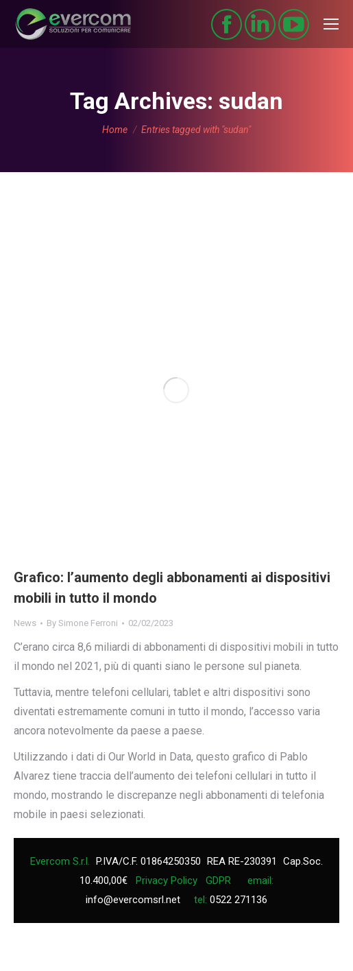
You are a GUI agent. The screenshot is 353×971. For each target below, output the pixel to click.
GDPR (218, 880)
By (82, 623)
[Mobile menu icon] (331, 24)
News (25, 623)
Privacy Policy (166, 880)
